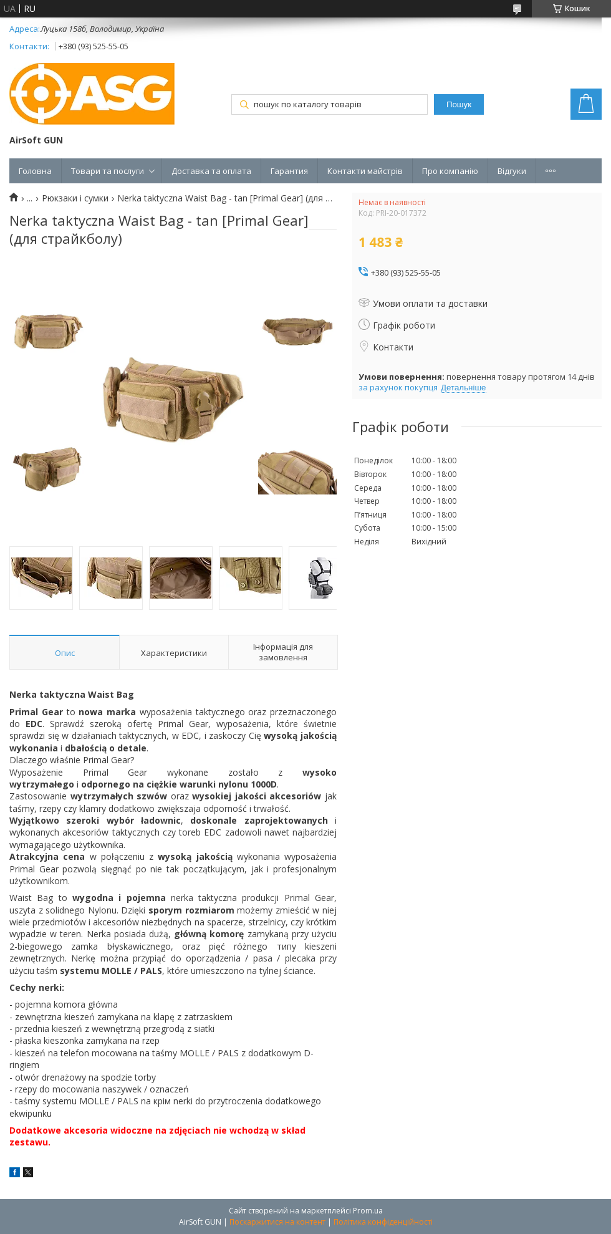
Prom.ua (368, 1210)
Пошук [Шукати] (458, 104)
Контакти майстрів (365, 170)
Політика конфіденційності (383, 1222)
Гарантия (289, 170)
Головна (35, 170)
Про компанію (450, 170)
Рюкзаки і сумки (75, 198)
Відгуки (512, 170)
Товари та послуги (107, 170)
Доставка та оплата (211, 170)
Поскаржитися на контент (277, 1222)
